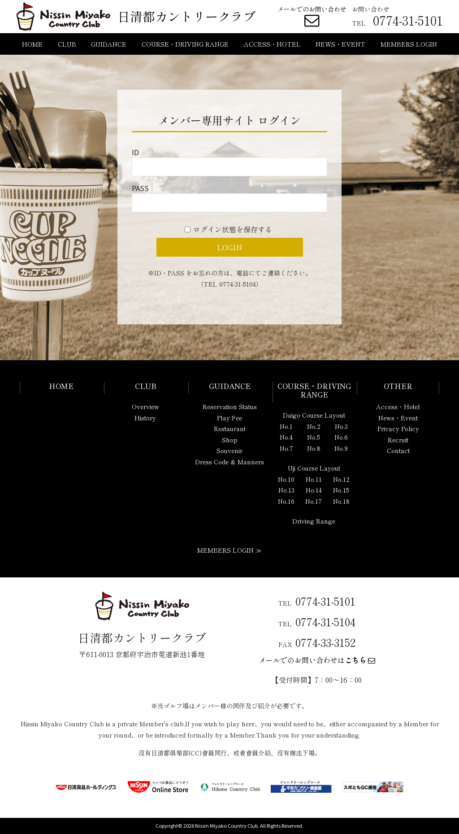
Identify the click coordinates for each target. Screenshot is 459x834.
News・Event (398, 417)
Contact (398, 450)
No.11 (314, 479)
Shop (230, 439)
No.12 (341, 479)
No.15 (341, 489)
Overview (145, 406)
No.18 (341, 501)
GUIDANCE (108, 43)
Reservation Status (230, 406)
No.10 (286, 479)
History (145, 417)
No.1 (286, 426)
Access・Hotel (398, 406)
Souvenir (229, 450)
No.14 (314, 489)
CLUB (67, 43)
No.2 (313, 426)
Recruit (398, 439)
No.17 (313, 501)
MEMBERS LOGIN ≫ (229, 550)
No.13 (286, 489)
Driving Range (313, 520)
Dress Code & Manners (229, 461)
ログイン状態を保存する (232, 229)
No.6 (341, 436)
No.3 (341, 426)
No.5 (313, 436)
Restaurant (230, 428)
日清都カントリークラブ (186, 16)
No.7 (286, 448)
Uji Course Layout (314, 467)
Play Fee (229, 417)
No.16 (286, 501)
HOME (32, 43)
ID (135, 152)
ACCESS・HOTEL (272, 43)
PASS (140, 188)
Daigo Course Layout (314, 414)
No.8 (313, 448)
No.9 (341, 448)
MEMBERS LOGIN (409, 43)
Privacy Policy (398, 428)
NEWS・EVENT (340, 43)
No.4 (286, 436)
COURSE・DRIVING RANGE (185, 43)
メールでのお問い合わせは (317, 660)
